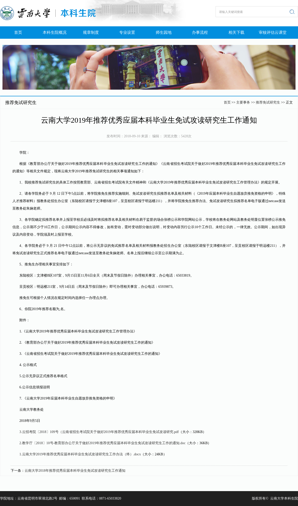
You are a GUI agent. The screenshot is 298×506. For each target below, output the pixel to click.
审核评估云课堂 (273, 32)
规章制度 (91, 32)
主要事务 (243, 102)
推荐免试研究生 (268, 102)
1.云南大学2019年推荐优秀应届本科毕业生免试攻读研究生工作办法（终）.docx (80, 454)
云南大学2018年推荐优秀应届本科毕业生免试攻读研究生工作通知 (75, 470)
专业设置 (127, 32)
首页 (18, 32)
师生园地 (164, 32)
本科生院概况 (55, 32)
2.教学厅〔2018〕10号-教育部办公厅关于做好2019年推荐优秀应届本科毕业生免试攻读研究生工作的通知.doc (102, 443)
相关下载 (236, 32)
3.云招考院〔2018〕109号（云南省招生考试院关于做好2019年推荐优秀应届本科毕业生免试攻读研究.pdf (99, 432)
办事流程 (200, 32)
